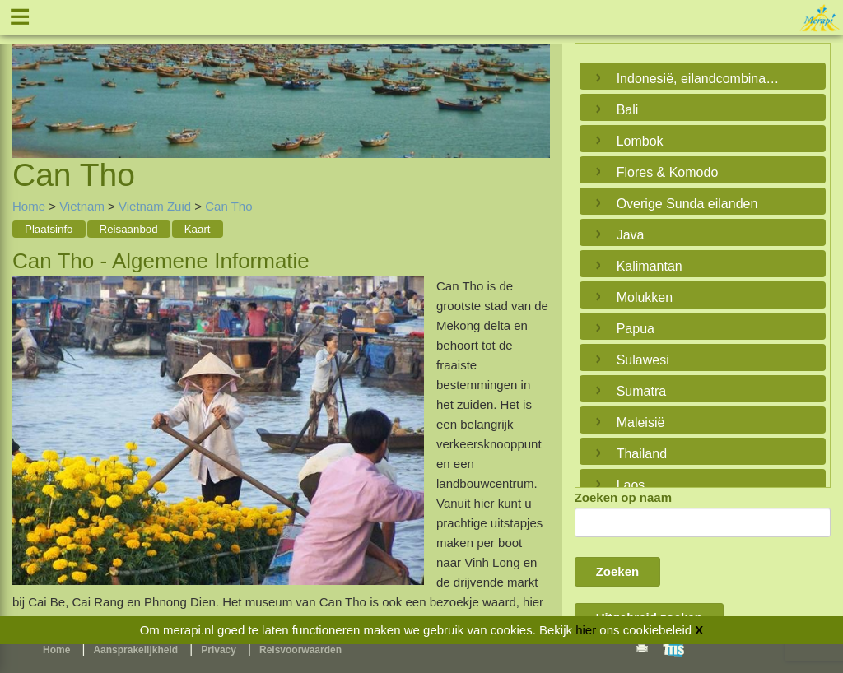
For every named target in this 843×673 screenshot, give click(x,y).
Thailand (642, 454)
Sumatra (641, 391)
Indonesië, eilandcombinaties (698, 79)
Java (631, 235)
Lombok (640, 141)
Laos (631, 485)
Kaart (197, 229)
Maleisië (641, 422)
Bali (628, 110)
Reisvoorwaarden (300, 650)
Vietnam (82, 206)
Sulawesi (643, 360)
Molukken (645, 297)
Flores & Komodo (668, 172)
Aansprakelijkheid (135, 650)
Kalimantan (649, 266)
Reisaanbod (129, 229)
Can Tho (228, 206)
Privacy (218, 650)
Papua (635, 329)
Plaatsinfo (49, 229)
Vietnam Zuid (155, 206)
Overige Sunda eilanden (687, 204)
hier (585, 630)
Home (28, 206)
